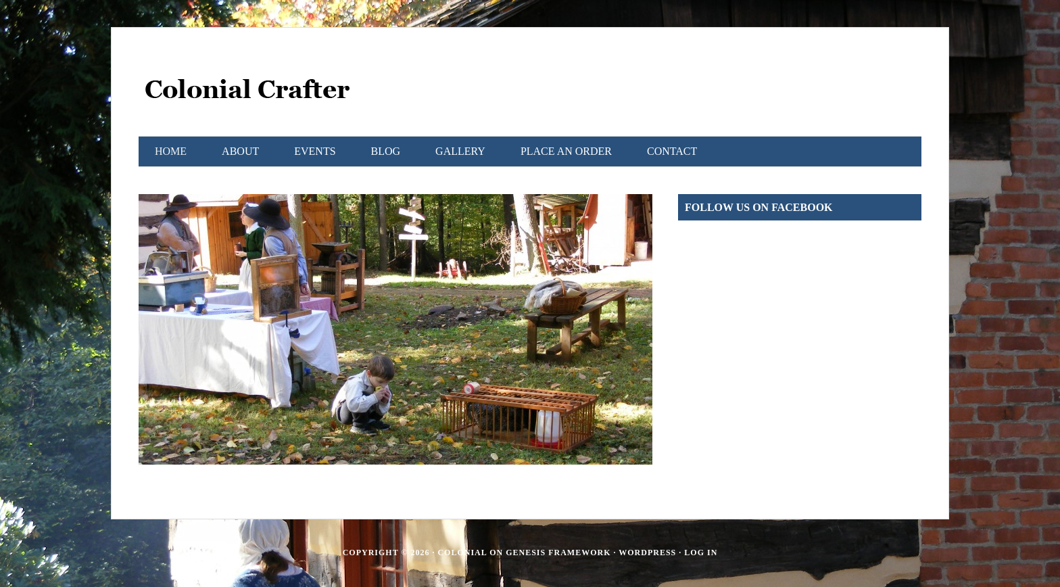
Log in (700, 552)
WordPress (647, 552)
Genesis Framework (558, 552)
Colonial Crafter (247, 95)
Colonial (462, 552)
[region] (395, 329)
